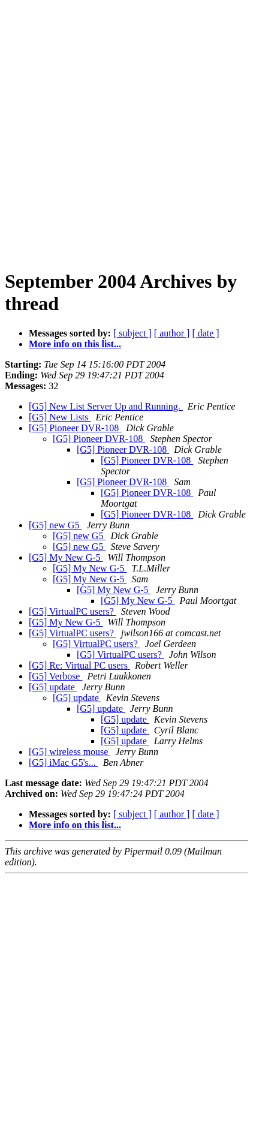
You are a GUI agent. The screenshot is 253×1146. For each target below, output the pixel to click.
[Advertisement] (126, 131)
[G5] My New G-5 (66, 557)
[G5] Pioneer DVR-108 (75, 428)
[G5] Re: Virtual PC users (79, 665)
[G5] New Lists (60, 417)
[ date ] (205, 333)
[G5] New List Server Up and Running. (106, 406)
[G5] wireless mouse (69, 752)
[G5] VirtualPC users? (72, 611)
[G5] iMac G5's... (63, 762)
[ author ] (172, 333)
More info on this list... (75, 344)
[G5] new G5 (55, 525)
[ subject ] (132, 333)
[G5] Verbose (55, 676)
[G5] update (53, 687)
